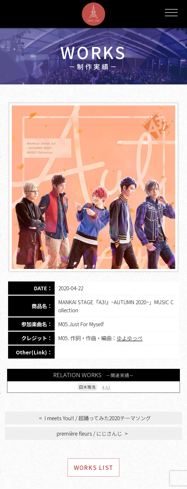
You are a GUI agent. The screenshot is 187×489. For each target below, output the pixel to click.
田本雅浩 (87, 387)
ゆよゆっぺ (129, 338)
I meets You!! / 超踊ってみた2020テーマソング (98, 419)
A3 (109, 387)
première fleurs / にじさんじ (89, 434)
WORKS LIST (93, 469)
